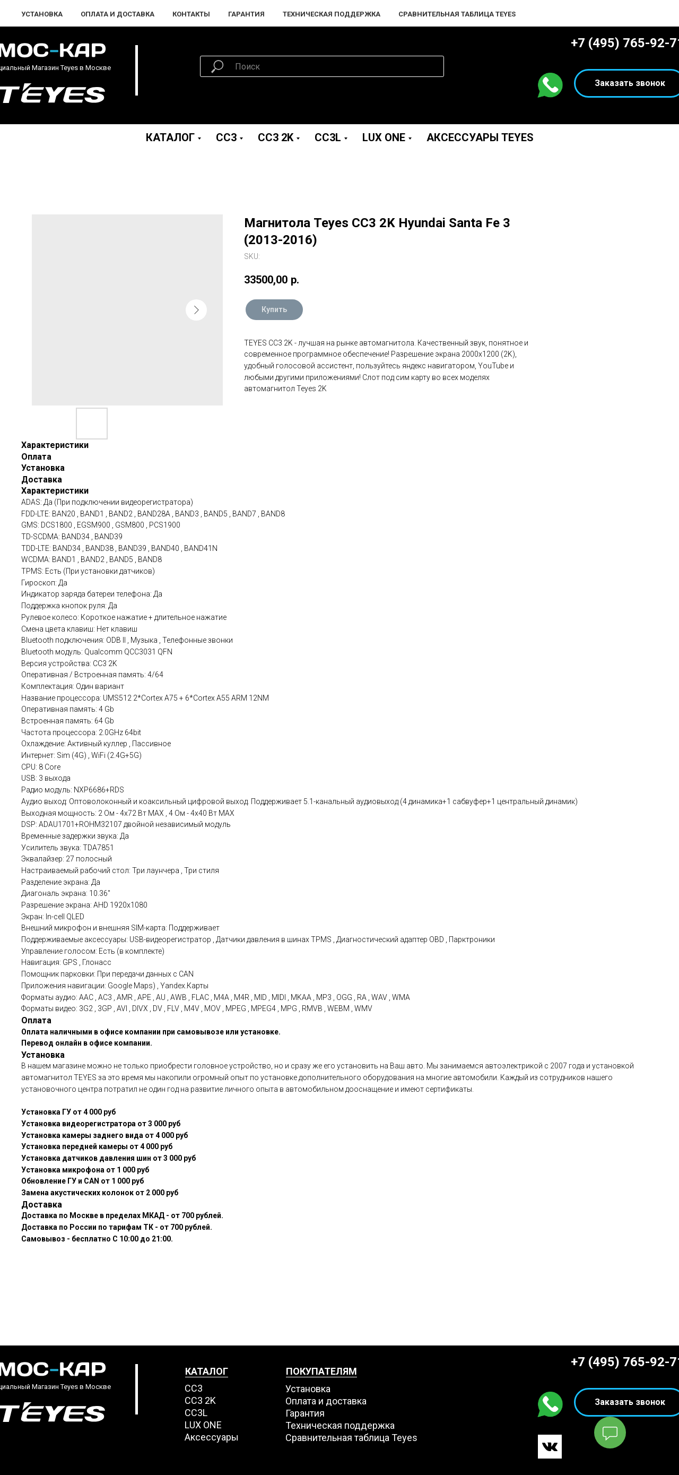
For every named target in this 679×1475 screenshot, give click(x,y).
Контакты (191, 14)
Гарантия (246, 14)
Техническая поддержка (331, 14)
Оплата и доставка (326, 1401)
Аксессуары (212, 1437)
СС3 (194, 1388)
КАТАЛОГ (206, 1371)
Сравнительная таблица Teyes (457, 14)
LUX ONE (383, 137)
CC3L (328, 137)
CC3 (226, 137)
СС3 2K (200, 1400)
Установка (42, 14)
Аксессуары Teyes (480, 137)
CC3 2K (275, 137)
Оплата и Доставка (117, 14)
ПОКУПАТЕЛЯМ (321, 1371)
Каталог (170, 137)
